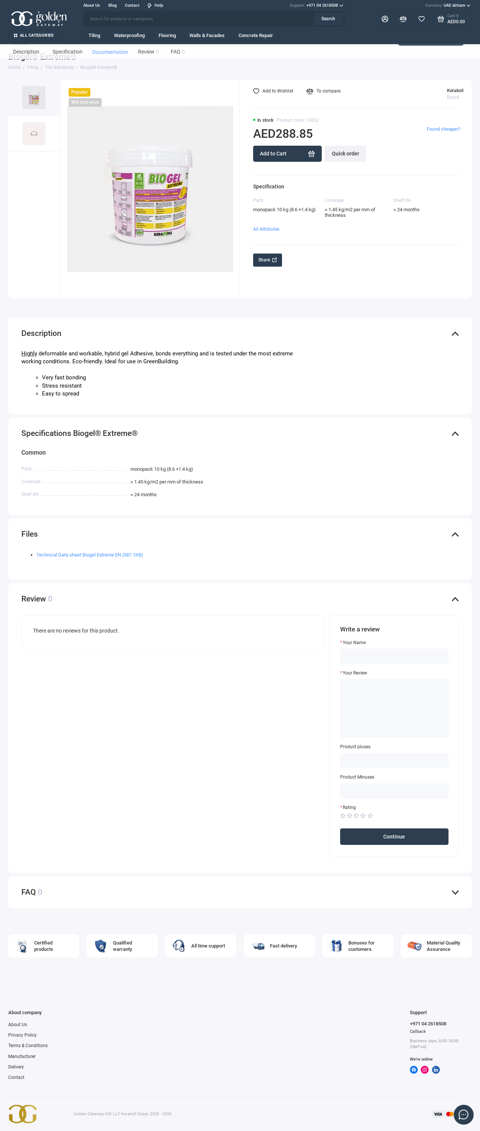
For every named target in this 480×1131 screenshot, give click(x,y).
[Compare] (403, 18)
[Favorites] (421, 18)
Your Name (354, 642)
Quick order (345, 154)
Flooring (167, 35)
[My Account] (385, 18)
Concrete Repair (255, 35)
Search (328, 18)
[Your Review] (394, 708)
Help (155, 5)
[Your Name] (394, 656)
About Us (91, 5)
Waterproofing (129, 35)
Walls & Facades (207, 35)
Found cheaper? (443, 129)
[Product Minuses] (394, 790)
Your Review (355, 673)
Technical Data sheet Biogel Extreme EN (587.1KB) (89, 555)
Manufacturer (22, 1056)
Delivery (16, 1067)
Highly (29, 353)
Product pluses (355, 746)
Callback (418, 1031)
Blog (112, 5)
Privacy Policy (22, 1035)
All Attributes (266, 229)
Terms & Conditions (28, 1045)
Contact (132, 5)
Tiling (94, 35)
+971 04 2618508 (316, 5)
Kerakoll (455, 90)
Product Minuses (357, 777)
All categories (34, 35)
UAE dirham (448, 5)
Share (267, 260)
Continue (394, 837)
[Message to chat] (463, 1114)
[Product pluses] (394, 760)
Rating (349, 807)
